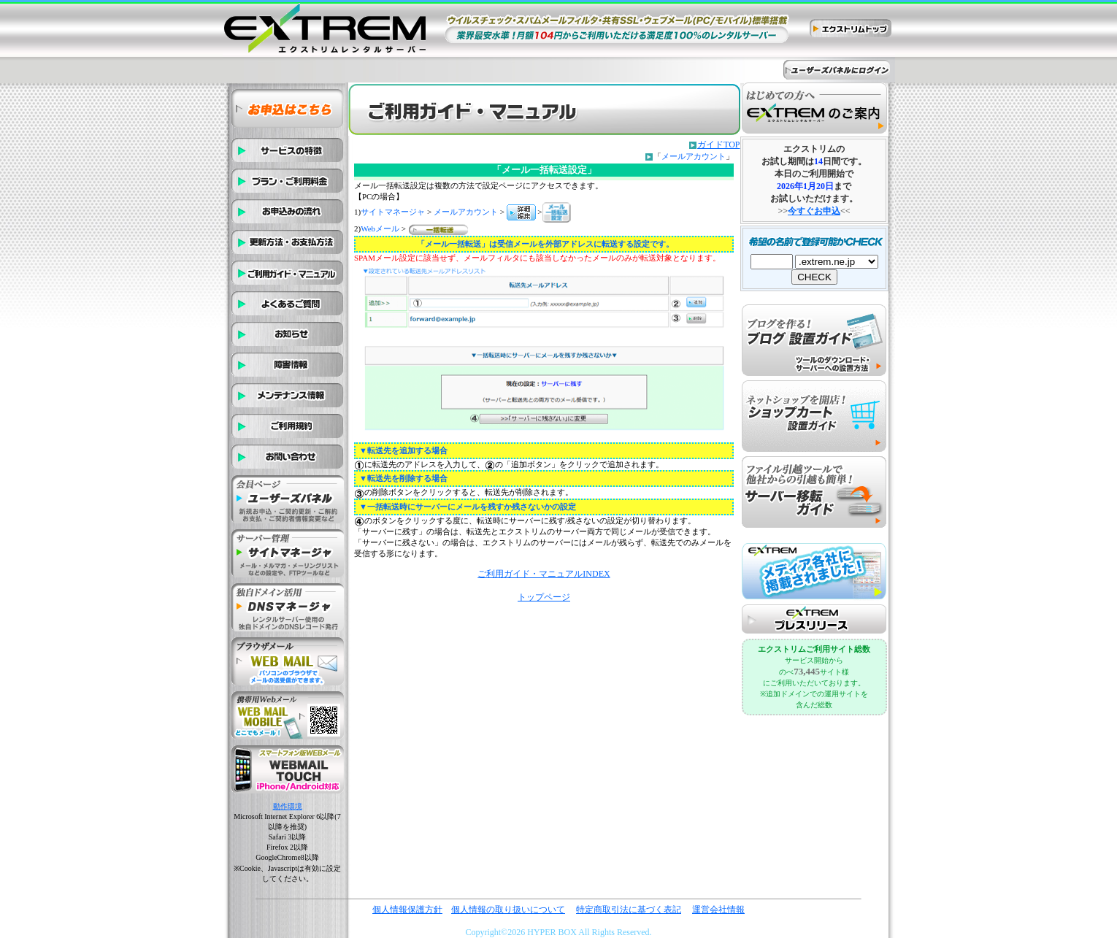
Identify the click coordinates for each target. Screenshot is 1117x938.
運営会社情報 (718, 909)
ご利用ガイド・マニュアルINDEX (543, 574)
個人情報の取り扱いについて (508, 909)
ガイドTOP (718, 144)
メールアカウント (693, 156)
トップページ (544, 597)
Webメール (380, 228)
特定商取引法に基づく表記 (628, 909)
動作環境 (287, 806)
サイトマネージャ (393, 211)
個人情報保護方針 (407, 909)
